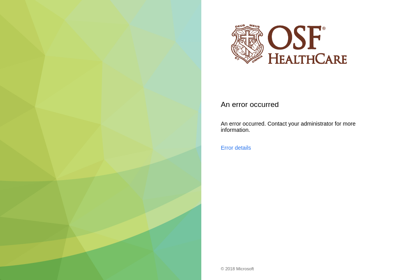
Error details (236, 148)
